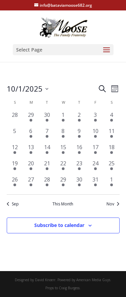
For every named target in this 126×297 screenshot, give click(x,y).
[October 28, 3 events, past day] (47, 183)
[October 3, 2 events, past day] (95, 119)
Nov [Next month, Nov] (113, 204)
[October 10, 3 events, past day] (95, 135)
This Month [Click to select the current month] (62, 204)
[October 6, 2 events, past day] (31, 135)
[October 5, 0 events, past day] (15, 135)
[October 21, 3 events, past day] (47, 167)
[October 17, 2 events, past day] (95, 151)
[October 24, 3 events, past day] (95, 167)
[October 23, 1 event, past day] (79, 167)
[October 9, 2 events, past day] (79, 135)
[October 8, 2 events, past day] (63, 135)
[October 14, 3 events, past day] (47, 151)
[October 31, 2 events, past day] (95, 183)
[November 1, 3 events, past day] (111, 183)
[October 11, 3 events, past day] (111, 135)
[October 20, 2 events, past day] (31, 167)
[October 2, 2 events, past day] (79, 119)
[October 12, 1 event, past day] (15, 151)
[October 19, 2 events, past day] (15, 167)
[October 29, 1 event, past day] (63, 183)
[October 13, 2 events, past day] (31, 151)
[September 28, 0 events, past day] (15, 119)
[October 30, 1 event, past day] (79, 183)
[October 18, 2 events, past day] (111, 151)
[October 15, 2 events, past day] (63, 151)
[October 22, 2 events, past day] (63, 167)
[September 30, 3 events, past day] (47, 119)
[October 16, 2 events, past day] (79, 151)
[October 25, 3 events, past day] (111, 167)
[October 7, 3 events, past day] (47, 135)
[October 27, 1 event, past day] (31, 183)
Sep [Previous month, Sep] (13, 204)
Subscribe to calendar (59, 225)
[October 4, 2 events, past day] (111, 119)
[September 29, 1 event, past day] (31, 119)
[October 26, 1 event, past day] (15, 183)
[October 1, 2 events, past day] (63, 119)
